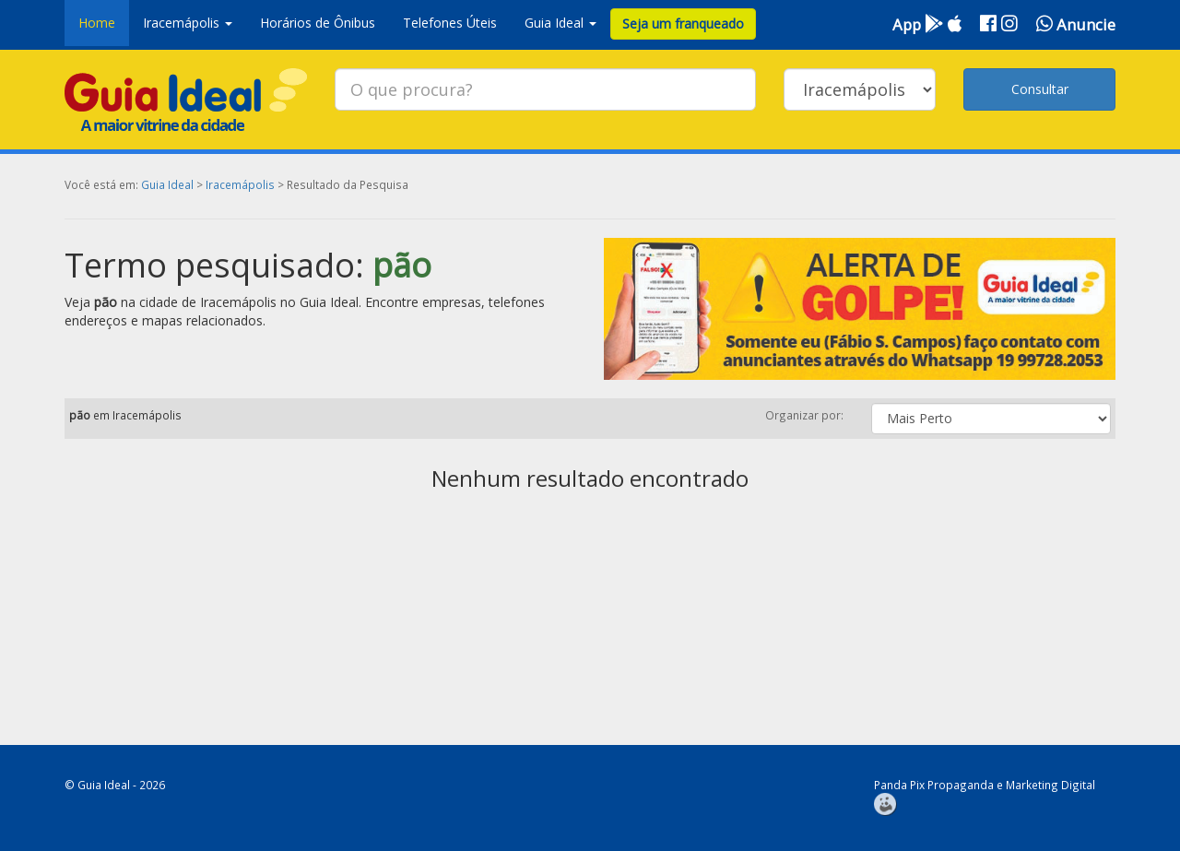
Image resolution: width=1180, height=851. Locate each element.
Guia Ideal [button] (560, 22)
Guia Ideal (167, 184)
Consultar (1039, 89)
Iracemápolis (240, 184)
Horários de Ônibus (317, 22)
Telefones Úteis (450, 22)
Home (96, 22)
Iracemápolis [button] (187, 22)
